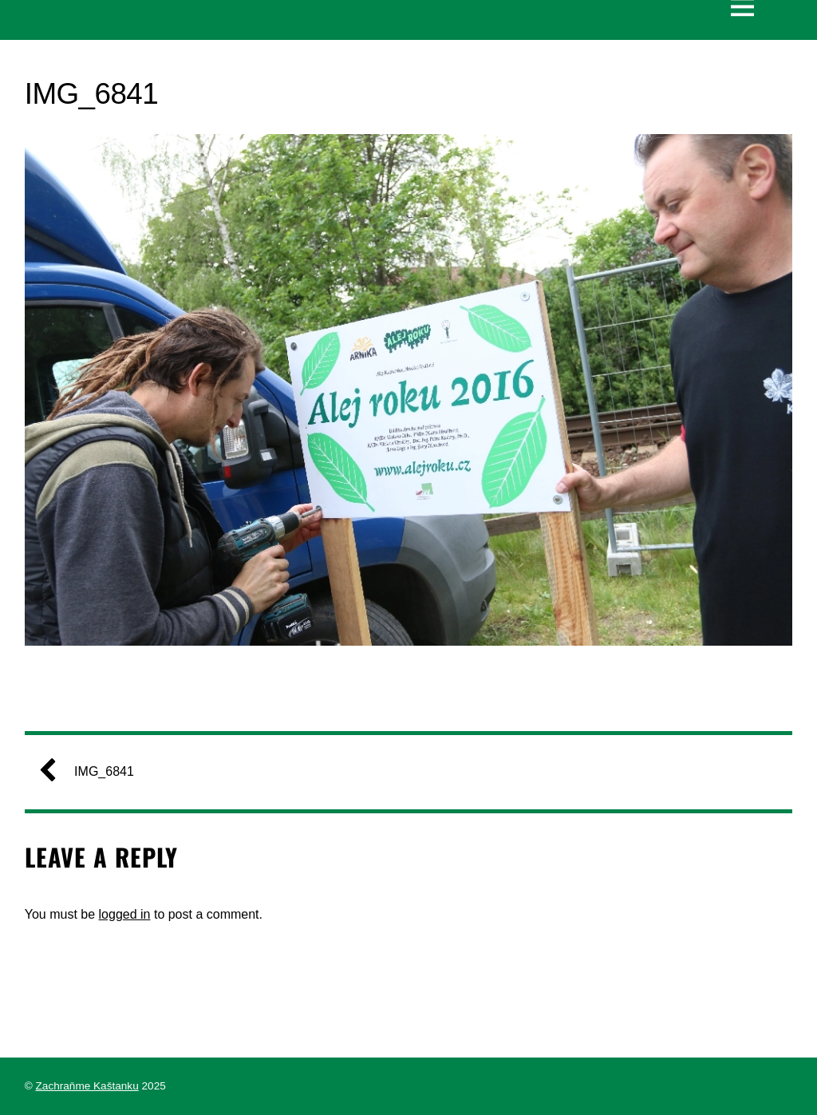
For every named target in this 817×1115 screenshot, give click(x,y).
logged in (125, 914)
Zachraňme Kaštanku (87, 1086)
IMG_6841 (93, 771)
